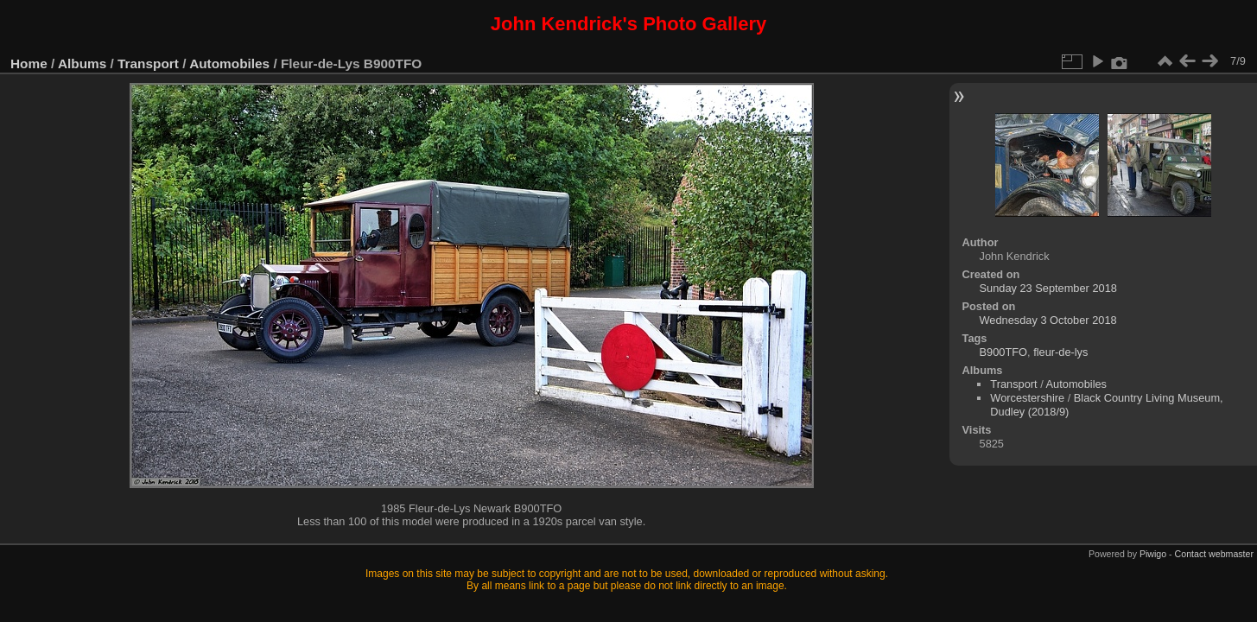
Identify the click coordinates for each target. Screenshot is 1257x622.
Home (29, 63)
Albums (82, 63)
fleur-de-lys (1060, 352)
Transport (148, 63)
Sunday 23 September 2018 (1048, 288)
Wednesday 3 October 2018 (1048, 320)
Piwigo (1153, 554)
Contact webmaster (1214, 554)
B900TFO (1003, 352)
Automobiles (229, 63)
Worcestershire (1027, 397)
